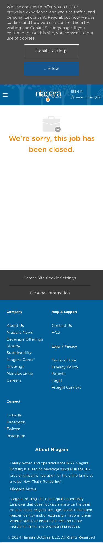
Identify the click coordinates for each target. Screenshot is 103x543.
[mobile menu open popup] (8, 95)
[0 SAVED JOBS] (85, 97)
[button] (51, 50)
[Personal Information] (50, 294)
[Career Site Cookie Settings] (50, 279)
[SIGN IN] (77, 91)
